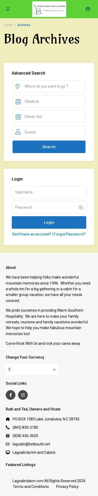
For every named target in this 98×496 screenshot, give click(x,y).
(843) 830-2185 (25, 427)
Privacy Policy (67, 487)
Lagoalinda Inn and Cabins (34, 452)
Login (49, 222)
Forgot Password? (70, 234)
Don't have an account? (31, 234)
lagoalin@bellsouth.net (31, 444)
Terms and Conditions (31, 487)
